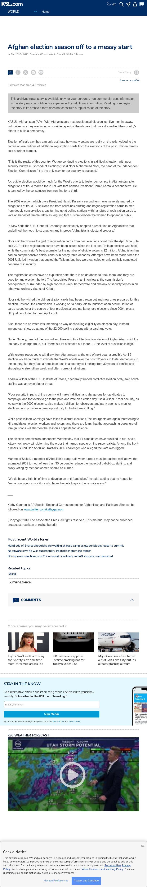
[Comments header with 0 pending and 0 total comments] (74, 599)
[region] (73, 864)
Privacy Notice (74, 721)
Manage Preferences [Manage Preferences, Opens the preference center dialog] (56, 880)
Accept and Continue (86, 880)
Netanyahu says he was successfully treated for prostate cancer (49, 551)
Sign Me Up (51, 714)
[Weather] (111, 4)
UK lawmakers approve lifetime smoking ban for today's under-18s (68, 660)
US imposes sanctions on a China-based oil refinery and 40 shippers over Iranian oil (60, 556)
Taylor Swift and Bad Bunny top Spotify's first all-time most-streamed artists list (26, 660)
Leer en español (129, 80)
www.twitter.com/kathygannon (43, 509)
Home (46, 12)
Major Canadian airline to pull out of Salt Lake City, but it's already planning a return (117, 660)
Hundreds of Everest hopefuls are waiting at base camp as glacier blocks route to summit (66, 546)
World (12, 573)
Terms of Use (58, 721)
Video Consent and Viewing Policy (102, 869)
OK (142, 846)
